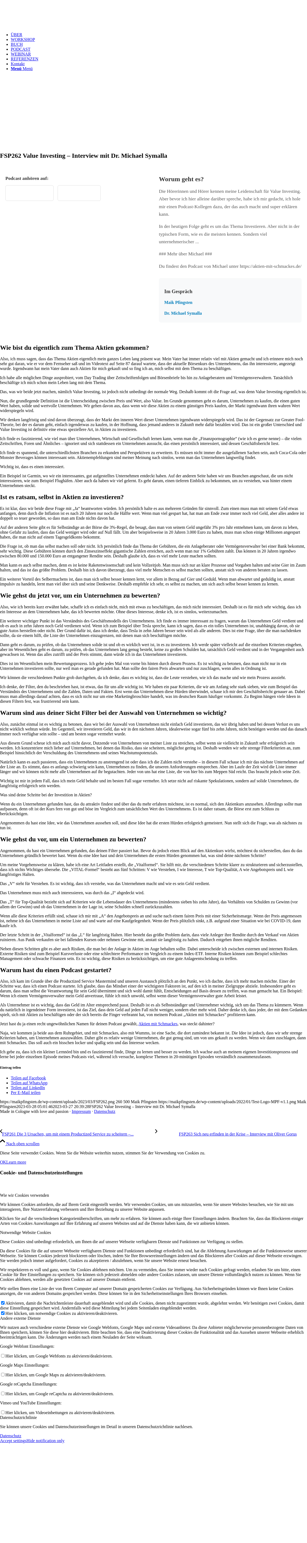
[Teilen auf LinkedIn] (28, 1087)
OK (3, 1162)
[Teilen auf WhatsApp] (29, 1083)
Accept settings (13, 1440)
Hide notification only (45, 1440)
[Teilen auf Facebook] (28, 1078)
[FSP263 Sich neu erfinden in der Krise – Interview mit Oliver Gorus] (226, 1134)
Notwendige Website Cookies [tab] (25, 1232)
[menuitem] (159, 34)
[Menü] (22, 68)
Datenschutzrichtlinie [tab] (18, 1417)
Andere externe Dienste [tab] (20, 1318)
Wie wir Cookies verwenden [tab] (24, 1195)
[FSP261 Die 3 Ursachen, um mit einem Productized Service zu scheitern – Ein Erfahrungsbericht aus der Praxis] (77, 1134)
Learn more (16, 1162)
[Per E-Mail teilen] (25, 1092)
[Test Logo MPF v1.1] (40, 25)
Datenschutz (104, 1111)
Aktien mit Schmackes (157, 1023)
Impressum (81, 1111)
